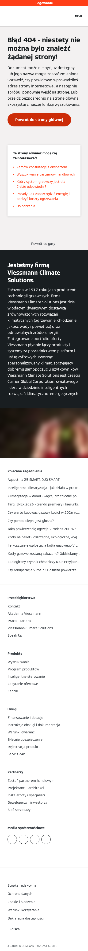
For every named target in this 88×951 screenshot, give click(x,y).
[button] (44, 243)
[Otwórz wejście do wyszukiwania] (68, 16)
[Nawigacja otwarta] (78, 16)
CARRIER (51, 946)
